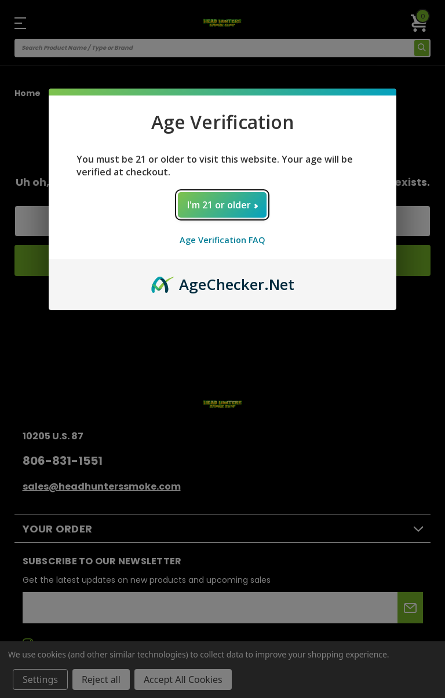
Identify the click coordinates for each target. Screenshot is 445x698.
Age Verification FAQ (222, 239)
